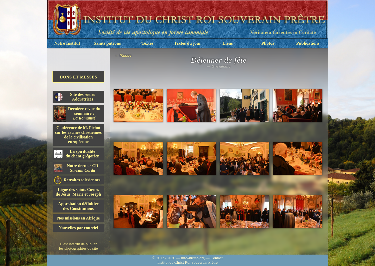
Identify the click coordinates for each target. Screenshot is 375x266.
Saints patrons (107, 43)
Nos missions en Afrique (78, 218)
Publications (308, 43)
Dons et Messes (78, 77)
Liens (227, 43)
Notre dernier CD (76, 167)
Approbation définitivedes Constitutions (78, 206)
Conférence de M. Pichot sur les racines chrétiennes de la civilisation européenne (78, 134)
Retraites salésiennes (77, 180)
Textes (147, 43)
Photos (267, 43)
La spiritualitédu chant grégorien (76, 153)
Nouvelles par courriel (78, 227)
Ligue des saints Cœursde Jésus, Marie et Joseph (78, 191)
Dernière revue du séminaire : (77, 114)
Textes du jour (187, 43)
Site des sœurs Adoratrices (74, 96)
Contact (216, 258)
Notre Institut (67, 43)
